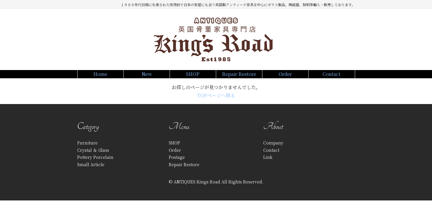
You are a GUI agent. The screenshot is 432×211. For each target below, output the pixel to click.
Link (268, 163)
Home (100, 77)
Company (273, 149)
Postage (177, 163)
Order (285, 77)
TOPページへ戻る (216, 101)
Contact (331, 77)
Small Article (90, 170)
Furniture (87, 149)
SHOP (193, 77)
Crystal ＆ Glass (93, 156)
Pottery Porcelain (95, 163)
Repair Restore (239, 77)
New (146, 77)
